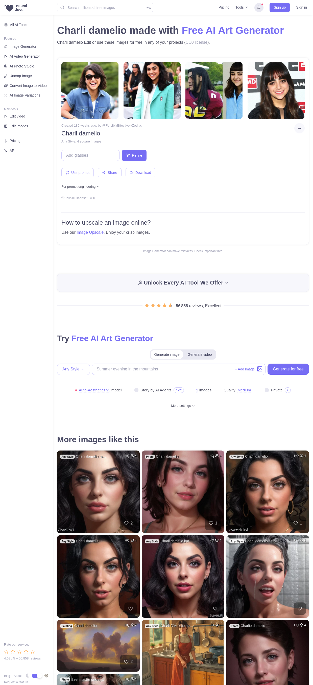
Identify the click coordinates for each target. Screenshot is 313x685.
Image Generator (20, 46)
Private (277, 390)
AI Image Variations (22, 95)
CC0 (91, 198)
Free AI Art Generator (233, 30)
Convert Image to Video (25, 85)
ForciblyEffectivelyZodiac (124, 125)
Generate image (166, 354)
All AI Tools (15, 25)
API (9, 151)
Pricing (224, 7)
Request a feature (16, 682)
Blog (7, 676)
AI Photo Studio (19, 66)
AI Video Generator (22, 56)
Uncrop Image (18, 76)
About (17, 676)
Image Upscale (90, 232)
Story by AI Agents (156, 390)
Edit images (16, 126)
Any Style (68, 141)
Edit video (14, 116)
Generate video (200, 354)
